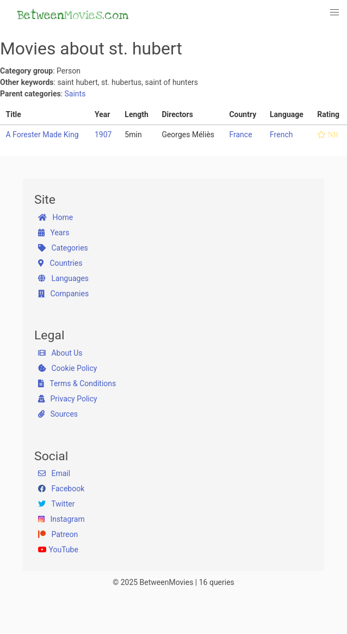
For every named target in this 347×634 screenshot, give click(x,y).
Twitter (56, 503)
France (240, 134)
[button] (335, 12)
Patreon (58, 534)
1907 (103, 134)
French (281, 134)
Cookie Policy (67, 368)
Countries (60, 263)
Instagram (61, 519)
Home (55, 217)
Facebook (61, 488)
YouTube (58, 549)
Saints (75, 93)
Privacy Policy (67, 398)
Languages (63, 278)
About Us (60, 353)
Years (53, 232)
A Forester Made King (42, 134)
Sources (58, 414)
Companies (63, 293)
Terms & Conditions (77, 383)
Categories (63, 247)
